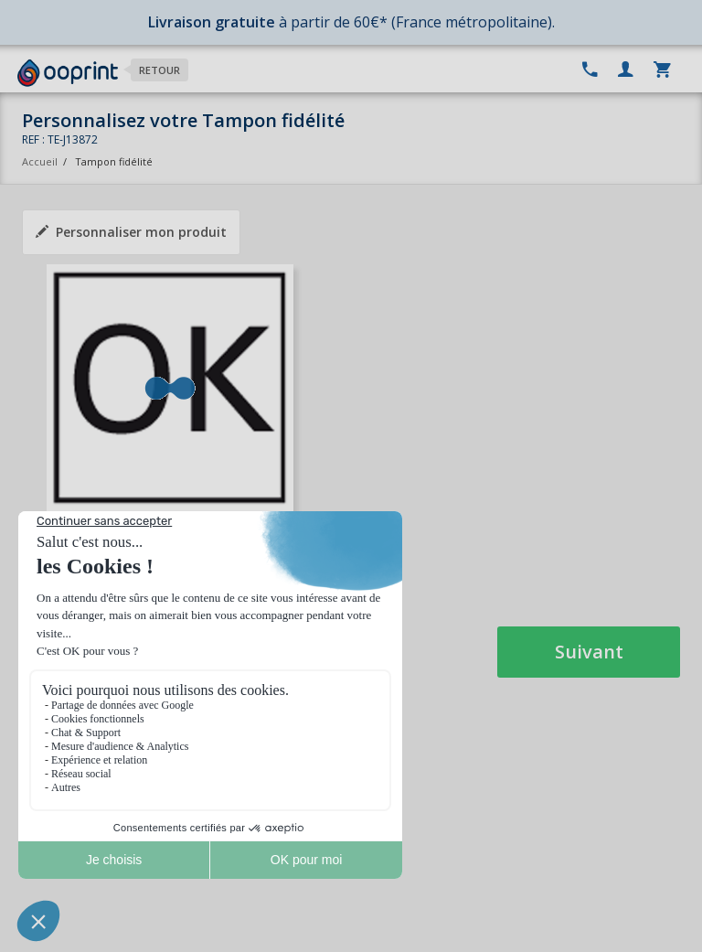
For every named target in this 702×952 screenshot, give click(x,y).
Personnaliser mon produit (131, 232)
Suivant (589, 651)
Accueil (40, 161)
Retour (159, 70)
